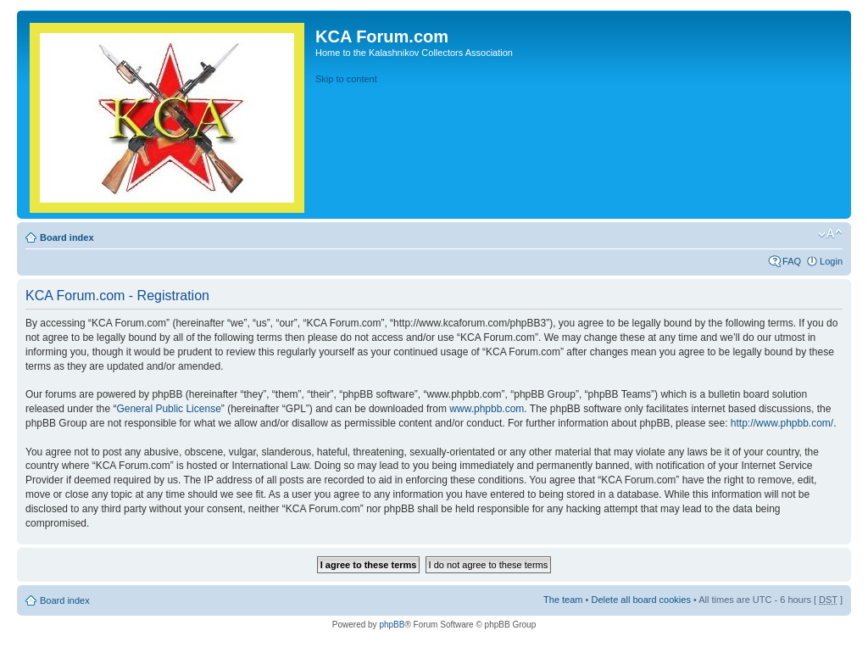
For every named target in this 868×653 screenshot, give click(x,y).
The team (562, 599)
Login (831, 261)
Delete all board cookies (640, 599)
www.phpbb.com (486, 409)
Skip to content (346, 79)
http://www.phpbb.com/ (782, 423)
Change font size (830, 234)
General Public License (168, 409)
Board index (67, 237)
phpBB (391, 624)
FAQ (791, 261)
